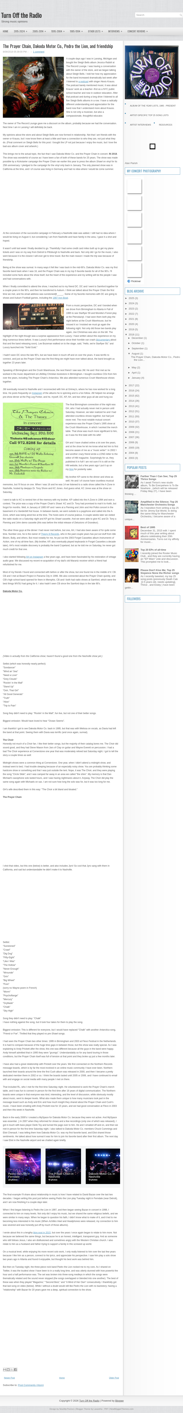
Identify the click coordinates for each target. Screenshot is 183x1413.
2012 (132, 411)
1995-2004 (59, 30)
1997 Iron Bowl (60, 298)
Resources (165, 125)
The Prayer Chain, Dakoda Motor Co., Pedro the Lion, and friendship (58, 46)
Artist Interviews (140, 125)
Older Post (114, 1378)
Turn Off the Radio (21, 15)
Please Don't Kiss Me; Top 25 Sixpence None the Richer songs (159, 571)
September (138, 348)
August (136, 353)
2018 (132, 334)
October (136, 343)
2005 (132, 447)
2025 (132, 298)
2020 (132, 324)
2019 (132, 329)
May (134, 367)
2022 (132, 313)
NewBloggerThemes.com (122, 1409)
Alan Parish (131, 163)
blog (71, 469)
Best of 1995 (147, 527)
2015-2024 (22, 30)
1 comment (38, 51)
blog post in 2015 (42, 1232)
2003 (132, 458)
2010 (132, 421)
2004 (132, 452)
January (136, 377)
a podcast (83, 81)
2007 (132, 437)
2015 (132, 395)
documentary (104, 339)
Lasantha (98, 1409)
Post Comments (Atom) (31, 1385)
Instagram (37, 393)
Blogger (119, 1400)
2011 (132, 416)
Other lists (96, 30)
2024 (132, 303)
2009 (132, 426)
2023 (132, 308)
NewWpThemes (66, 1409)
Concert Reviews (139, 30)
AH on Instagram (34, 557)
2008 (132, 432)
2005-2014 (40, 30)
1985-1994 (77, 30)
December (138, 338)
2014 (132, 400)
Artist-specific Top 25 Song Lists (149, 115)
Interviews (116, 30)
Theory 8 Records (50, 534)
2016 (132, 390)
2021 (132, 318)
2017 (132, 385)
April (134, 372)
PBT (106, 1409)
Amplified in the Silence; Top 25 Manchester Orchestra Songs (159, 503)
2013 (132, 406)
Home (5, 31)
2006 (132, 442)
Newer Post (9, 1378)
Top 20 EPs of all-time (153, 549)
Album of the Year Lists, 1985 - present (153, 106)
